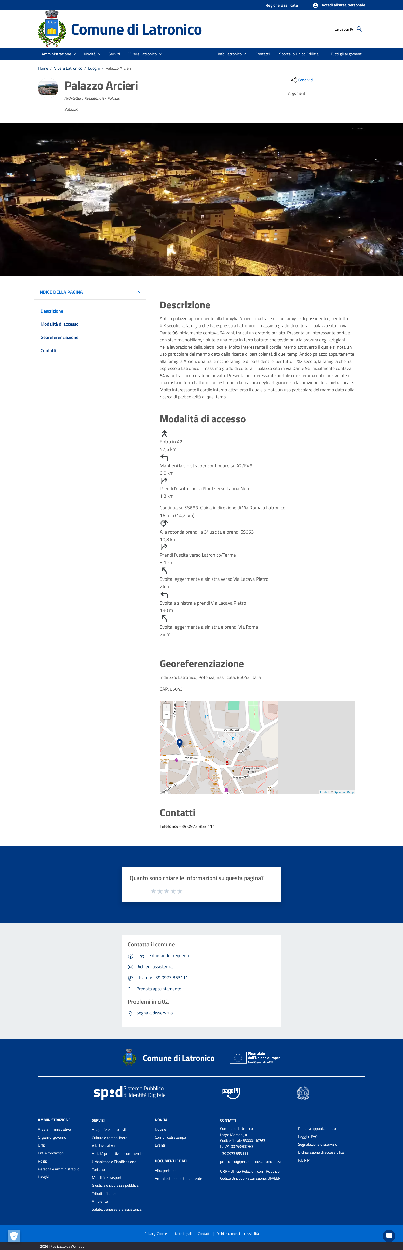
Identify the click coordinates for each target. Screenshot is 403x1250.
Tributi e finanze (104, 1193)
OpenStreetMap (344, 792)
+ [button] (166, 707)
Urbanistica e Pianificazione (114, 1162)
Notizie (160, 1129)
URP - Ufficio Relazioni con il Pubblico (250, 1171)
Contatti (228, 1120)
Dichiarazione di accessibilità (321, 1152)
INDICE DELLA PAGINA (62, 292)
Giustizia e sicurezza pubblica (115, 1185)
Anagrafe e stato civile (110, 1130)
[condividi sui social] (302, 80)
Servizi (98, 1120)
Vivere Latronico (68, 68)
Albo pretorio (165, 1170)
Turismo (98, 1169)
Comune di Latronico (136, 29)
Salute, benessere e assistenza (117, 1209)
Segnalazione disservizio (317, 1144)
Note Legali (183, 1233)
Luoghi (94, 68)
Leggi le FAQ (308, 1136)
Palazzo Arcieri (118, 68)
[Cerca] (359, 29)
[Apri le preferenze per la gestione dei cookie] (14, 1236)
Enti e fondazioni (51, 1153)
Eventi (160, 1145)
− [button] (166, 715)
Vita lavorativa (103, 1146)
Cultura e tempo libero (109, 1138)
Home (43, 68)
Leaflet (324, 792)
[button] (338, 5)
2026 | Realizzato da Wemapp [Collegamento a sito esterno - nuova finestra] (62, 1246)
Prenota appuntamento (317, 1129)
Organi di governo (52, 1137)
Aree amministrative (54, 1129)
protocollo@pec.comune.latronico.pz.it (251, 1161)
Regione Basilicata (282, 5)
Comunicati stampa (170, 1137)
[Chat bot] (389, 1236)
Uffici (42, 1145)
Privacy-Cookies (156, 1233)
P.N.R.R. (304, 1160)
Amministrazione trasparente (178, 1178)
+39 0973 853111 (234, 1153)
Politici (43, 1161)
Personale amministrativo (58, 1169)
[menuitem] (228, 53)
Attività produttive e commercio (117, 1153)
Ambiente (100, 1201)
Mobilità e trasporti (107, 1177)
